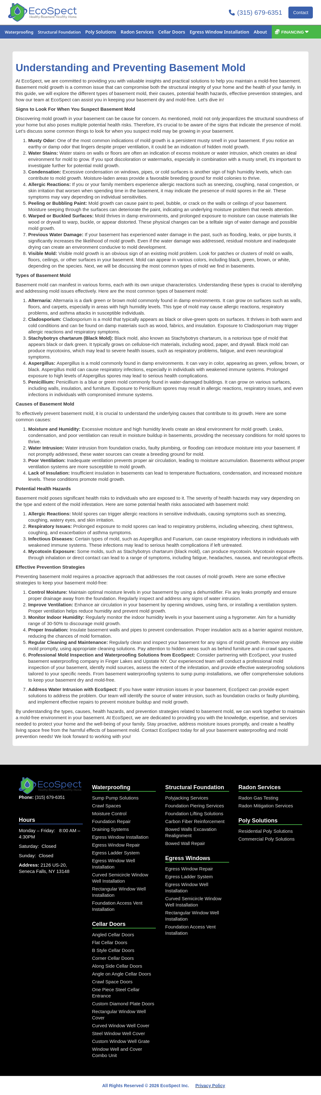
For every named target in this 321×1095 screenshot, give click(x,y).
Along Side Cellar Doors (117, 966)
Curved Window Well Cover (121, 1025)
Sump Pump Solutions (115, 797)
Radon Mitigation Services (266, 805)
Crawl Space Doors (112, 981)
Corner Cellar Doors (113, 958)
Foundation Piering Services (194, 805)
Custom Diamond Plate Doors (123, 1003)
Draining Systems (110, 829)
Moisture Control (109, 813)
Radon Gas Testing (258, 797)
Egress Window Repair (116, 845)
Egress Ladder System (116, 852)
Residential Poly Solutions (266, 831)
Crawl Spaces (106, 805)
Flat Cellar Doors (110, 942)
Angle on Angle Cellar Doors (121, 973)
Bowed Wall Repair (185, 843)
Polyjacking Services (186, 797)
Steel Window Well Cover (118, 1033)
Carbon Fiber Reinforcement (194, 821)
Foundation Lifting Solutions (194, 813)
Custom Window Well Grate (121, 1041)
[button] (19, 32)
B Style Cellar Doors (113, 950)
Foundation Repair (111, 821)
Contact (300, 12)
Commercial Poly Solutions (267, 839)
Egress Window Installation (120, 837)
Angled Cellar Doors (113, 934)
